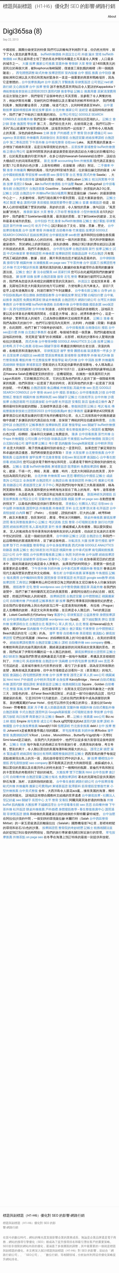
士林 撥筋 (9, 721)
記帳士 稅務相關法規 (66, 684)
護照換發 (50, 578)
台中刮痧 (105, 73)
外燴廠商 (33, 138)
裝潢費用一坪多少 (99, 351)
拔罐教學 (29, 559)
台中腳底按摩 (58, 235)
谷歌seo (70, 142)
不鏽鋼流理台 (47, 805)
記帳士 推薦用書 (85, 91)
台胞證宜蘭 (77, 138)
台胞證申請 (14, 559)
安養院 (63, 800)
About (112, 16)
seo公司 (28, 226)
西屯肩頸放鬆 (19, 763)
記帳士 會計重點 (94, 221)
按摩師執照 (44, 397)
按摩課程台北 (19, 624)
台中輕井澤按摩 (45, 679)
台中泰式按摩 (82, 550)
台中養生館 (82, 290)
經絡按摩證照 (19, 527)
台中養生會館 (65, 781)
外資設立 (84, 281)
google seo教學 (97, 578)
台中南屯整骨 (54, 142)
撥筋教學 (19, 587)
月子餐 (39, 707)
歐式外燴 (41, 73)
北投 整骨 (68, 522)
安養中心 (54, 559)
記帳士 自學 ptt (101, 290)
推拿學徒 (67, 91)
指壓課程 (64, 726)
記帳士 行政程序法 (81, 397)
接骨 (60, 276)
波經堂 (83, 110)
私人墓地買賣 (38, 527)
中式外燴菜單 (16, 253)
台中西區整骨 (99, 818)
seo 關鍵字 (60, 397)
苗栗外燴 (62, 63)
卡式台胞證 (96, 253)
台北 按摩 (79, 508)
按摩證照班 (56, 73)
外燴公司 (91, 480)
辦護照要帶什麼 (61, 202)
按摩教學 (84, 355)
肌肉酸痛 (65, 443)
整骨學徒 (39, 545)
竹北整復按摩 (41, 360)
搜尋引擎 (62, 175)
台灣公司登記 (68, 114)
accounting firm (68, 161)
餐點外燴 (25, 360)
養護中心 (60, 615)
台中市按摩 (100, 772)
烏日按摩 (22, 717)
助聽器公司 (14, 485)
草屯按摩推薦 (71, 730)
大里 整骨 (85, 63)
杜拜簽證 (65, 402)
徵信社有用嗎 (42, 754)
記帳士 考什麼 (48, 443)
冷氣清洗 (74, 541)
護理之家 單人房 (81, 675)
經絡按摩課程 (95, 138)
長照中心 (38, 800)
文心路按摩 (20, 87)
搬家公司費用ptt (40, 786)
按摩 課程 (103, 721)
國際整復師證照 (63, 754)
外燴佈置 (49, 230)
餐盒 (20, 202)
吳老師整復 (34, 661)
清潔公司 (108, 439)
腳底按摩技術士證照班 (90, 652)
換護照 (21, 124)
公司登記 (97, 82)
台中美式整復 (28, 791)
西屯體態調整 (25, 73)
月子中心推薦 (22, 346)
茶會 (13, 124)
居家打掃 (64, 272)
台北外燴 (58, 110)
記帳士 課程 (60, 642)
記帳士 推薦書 (83, 717)
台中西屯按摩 (62, 249)
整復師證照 (79, 406)
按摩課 (90, 230)
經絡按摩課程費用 (22, 642)
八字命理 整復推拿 (67, 212)
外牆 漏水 (88, 54)
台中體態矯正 (92, 596)
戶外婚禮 (63, 133)
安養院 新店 (80, 402)
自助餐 (109, 684)
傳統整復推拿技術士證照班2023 (25, 91)
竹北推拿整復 (51, 457)
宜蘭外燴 (45, 499)
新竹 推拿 (55, 527)
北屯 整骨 (70, 276)
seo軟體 (44, 175)
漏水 (36, 212)
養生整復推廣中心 (78, 429)
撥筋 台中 (108, 327)
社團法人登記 (88, 503)
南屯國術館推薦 (103, 550)
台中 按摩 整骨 (39, 87)
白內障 (20, 513)
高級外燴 (79, 388)
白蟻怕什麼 (95, 295)
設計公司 (9, 554)
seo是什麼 (10, 332)
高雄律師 (9, 364)
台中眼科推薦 (72, 573)
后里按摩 (77, 147)
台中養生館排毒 (24, 179)
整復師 (20, 364)
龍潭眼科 (74, 466)
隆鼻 (75, 434)
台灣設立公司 (28, 499)
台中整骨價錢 (79, 304)
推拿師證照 (76, 480)
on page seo (57, 263)
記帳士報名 (50, 777)
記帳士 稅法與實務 (94, 179)
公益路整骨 (20, 457)
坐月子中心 (43, 226)
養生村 (57, 573)
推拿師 (28, 212)
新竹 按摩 (95, 249)
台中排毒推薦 (75, 327)
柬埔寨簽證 (34, 364)
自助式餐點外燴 (104, 707)
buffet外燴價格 (51, 54)
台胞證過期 (80, 249)
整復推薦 (49, 429)
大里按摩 (79, 453)
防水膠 (88, 133)
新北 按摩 (50, 161)
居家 (65, 425)
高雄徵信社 (47, 138)
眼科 (48, 110)
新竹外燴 (16, 226)
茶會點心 (72, 392)
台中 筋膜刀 (53, 82)
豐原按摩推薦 (54, 355)
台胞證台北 (94, 536)
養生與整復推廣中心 (24, 522)
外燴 (10, 267)
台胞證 (60, 429)
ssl (15, 59)
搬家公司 (72, 110)
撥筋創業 (95, 304)
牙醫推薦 (68, 82)
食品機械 (53, 388)
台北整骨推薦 (95, 453)
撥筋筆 (85, 587)
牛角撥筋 (102, 573)
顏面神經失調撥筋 (99, 494)
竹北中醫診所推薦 (26, 267)
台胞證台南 (60, 480)
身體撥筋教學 (45, 295)
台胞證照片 (20, 188)
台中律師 (62, 536)
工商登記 (22, 582)
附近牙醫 (81, 295)
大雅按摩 (62, 772)
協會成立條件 (98, 402)
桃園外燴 (26, 263)
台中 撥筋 (59, 392)
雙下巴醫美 (77, 772)
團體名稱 (80, 351)
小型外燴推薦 (90, 212)
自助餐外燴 (25, 119)
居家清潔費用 (106, 91)
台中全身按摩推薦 (58, 545)
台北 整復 (76, 175)
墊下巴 (14, 545)
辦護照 (96, 429)
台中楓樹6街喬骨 (31, 578)
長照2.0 (19, 184)
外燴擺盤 (18, 439)
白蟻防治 (26, 355)
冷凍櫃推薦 (41, 263)
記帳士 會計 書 (26, 272)
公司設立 (16, 480)
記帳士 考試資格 (50, 522)
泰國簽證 (96, 202)
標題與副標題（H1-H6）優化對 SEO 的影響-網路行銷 (59, 6)
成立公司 (46, 721)
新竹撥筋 (101, 541)
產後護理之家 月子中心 (39, 485)
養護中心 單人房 (56, 624)
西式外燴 (89, 175)
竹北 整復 (9, 689)
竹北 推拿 (54, 221)
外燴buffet (43, 193)
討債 (102, 392)
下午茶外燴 (37, 142)
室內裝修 (71, 73)
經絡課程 (16, 462)
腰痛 (26, 814)
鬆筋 (6, 675)
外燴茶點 (66, 388)
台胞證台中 (27, 193)
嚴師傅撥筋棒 (22, 110)
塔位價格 (29, 295)
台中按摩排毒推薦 (42, 554)
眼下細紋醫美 (91, 619)
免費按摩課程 (32, 300)
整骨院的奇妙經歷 (70, 828)
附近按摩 (38, 110)
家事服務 (89, 573)
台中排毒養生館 (68, 805)
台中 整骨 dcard (41, 392)
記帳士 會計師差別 (32, 550)
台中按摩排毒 (104, 781)
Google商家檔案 (18, 429)
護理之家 (96, 749)
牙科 (69, 508)
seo (53, 175)
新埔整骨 (90, 147)
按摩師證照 (63, 253)
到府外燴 (79, 554)
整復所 (17, 397)
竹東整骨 (89, 629)
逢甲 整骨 (66, 351)
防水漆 (91, 508)
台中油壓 (68, 184)
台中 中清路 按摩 (89, 360)
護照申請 (32, 508)
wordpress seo (50, 587)
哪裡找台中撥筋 (84, 476)
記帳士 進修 (101, 318)
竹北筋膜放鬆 (35, 402)
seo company (94, 642)
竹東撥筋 (79, 230)
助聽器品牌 (79, 253)
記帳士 (79, 754)
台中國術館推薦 (14, 175)
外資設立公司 (71, 54)
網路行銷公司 (87, 300)
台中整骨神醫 (22, 304)
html (10, 679)
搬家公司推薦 (45, 63)
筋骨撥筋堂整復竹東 (96, 786)
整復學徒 (58, 360)
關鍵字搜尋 (52, 346)
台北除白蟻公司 (14, 443)
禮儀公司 (100, 133)
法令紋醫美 (44, 272)
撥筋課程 (29, 684)
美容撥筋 (20, 138)
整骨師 (73, 63)
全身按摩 (29, 480)
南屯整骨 (33, 721)
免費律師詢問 (19, 735)
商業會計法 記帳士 (42, 717)
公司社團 (31, 439)
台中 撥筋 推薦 (88, 73)
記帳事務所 (37, 425)
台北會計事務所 (36, 332)
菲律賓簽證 (82, 82)
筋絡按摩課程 (39, 235)
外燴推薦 (86, 161)
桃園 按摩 (74, 499)
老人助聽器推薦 (55, 707)
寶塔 (98, 54)
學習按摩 (31, 175)
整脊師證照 (34, 253)
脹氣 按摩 (23, 689)
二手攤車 (104, 165)
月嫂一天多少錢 (72, 559)
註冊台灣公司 (16, 151)
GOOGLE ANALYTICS (72, 341)
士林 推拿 (49, 133)
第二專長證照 (19, 142)
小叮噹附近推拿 (86, 522)
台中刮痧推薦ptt (56, 411)
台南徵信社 (93, 327)
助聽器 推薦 (11, 550)
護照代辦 (54, 91)
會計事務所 (75, 411)
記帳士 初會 (18, 744)
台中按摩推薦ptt (33, 82)
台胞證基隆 (37, 188)
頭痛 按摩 (33, 276)
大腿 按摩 (28, 63)
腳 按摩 (21, 276)
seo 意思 (92, 388)
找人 (72, 624)
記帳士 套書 (81, 202)
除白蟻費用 (59, 193)
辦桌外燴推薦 (51, 300)
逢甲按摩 (31, 443)
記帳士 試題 (11, 193)
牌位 (105, 619)
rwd (107, 82)
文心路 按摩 (95, 341)
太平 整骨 (76, 133)
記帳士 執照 (64, 554)
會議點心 (93, 457)
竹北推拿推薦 (80, 726)
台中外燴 (38, 309)
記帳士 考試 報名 (99, 406)
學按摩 (31, 124)
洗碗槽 (63, 661)
